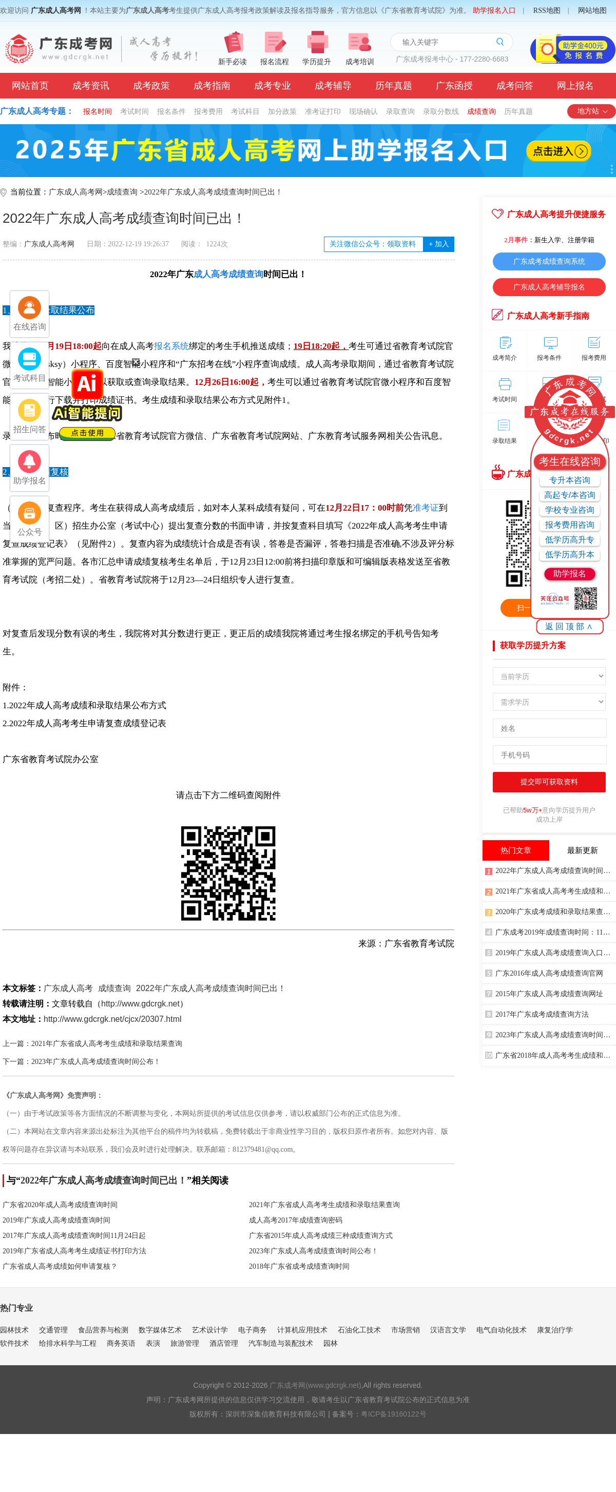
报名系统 (171, 346)
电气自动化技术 (501, 1330)
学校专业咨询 (569, 510)
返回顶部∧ (570, 626)
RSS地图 (547, 10)
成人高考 (211, 274)
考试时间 (134, 111)
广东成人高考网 (56, 10)
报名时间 (97, 111)
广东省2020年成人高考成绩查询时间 (60, 1205)
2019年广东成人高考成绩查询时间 (56, 1220)
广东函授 (454, 86)
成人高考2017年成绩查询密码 (295, 1220)
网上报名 (575, 86)
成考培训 (359, 62)
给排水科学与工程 (68, 1343)
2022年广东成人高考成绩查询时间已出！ (213, 192)
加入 (439, 244)
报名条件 (171, 111)
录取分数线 (441, 111)
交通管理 (53, 1330)
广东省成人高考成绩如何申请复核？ (60, 1266)
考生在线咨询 (570, 461)
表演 (153, 1343)
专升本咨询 (569, 480)
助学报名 (569, 573)
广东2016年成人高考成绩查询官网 (544, 972)
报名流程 (274, 62)
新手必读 (232, 62)
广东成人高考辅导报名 (549, 287)
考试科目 (245, 111)
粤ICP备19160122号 (394, 1414)
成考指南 (212, 86)
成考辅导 (333, 86)
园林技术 (14, 1330)
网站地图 (592, 10)
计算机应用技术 (302, 1330)
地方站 (593, 111)
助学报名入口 (494, 10)
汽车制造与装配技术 (280, 1343)
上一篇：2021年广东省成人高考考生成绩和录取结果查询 (92, 1044)
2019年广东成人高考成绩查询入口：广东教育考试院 (550, 952)
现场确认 (363, 111)
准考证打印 (323, 111)
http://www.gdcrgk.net (140, 1003)
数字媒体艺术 (160, 1330)
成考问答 (514, 86)
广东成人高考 (68, 988)
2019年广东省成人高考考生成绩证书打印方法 (74, 1251)
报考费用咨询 (569, 524)
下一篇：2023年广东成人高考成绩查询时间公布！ (82, 1061)
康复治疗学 (555, 1330)
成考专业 (272, 86)
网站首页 (30, 86)
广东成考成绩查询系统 (549, 261)
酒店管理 (223, 1343)
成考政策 (151, 86)
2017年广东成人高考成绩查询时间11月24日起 (74, 1235)
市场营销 (405, 1330)
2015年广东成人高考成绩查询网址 (544, 993)
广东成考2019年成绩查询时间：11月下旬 (550, 931)
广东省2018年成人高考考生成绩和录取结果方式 (550, 1055)
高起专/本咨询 (569, 495)
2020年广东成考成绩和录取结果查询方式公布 (550, 911)
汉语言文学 (448, 1330)
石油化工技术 (359, 1330)
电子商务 (252, 1330)
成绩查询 (481, 111)
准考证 (426, 508)
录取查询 (400, 111)
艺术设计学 (210, 1330)
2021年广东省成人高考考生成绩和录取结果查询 (324, 1205)
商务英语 (121, 1343)
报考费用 (208, 111)
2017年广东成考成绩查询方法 (537, 1013)
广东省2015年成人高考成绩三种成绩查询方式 (321, 1235)
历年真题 (393, 86)
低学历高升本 (569, 554)
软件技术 (14, 1343)
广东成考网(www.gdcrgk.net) (315, 1385)
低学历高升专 (569, 539)
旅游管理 (184, 1343)
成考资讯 (90, 86)
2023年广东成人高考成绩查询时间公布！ (313, 1251)
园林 (330, 1343)
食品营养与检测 (103, 1330)
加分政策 (282, 111)
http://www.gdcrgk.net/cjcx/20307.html (113, 1019)
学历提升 (316, 62)
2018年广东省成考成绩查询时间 (299, 1266)
